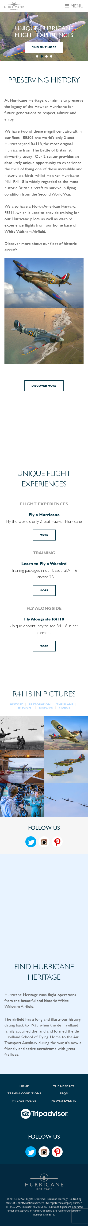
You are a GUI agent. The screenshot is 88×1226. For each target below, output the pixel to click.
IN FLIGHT (25, 707)
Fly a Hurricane (44, 514)
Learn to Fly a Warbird (44, 563)
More (44, 535)
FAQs (64, 1093)
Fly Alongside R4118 (44, 618)
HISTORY (16, 704)
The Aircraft (63, 1086)
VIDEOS (64, 707)
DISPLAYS (46, 707)
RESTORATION (39, 704)
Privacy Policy (24, 1100)
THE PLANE (64, 704)
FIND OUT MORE (44, 47)
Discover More (44, 385)
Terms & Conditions (24, 1093)
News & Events (63, 1100)
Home (24, 1086)
